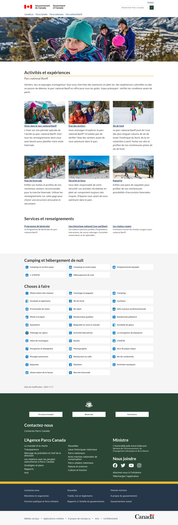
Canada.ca (29, 14)
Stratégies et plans (34, 465)
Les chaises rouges (122, 226)
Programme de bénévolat (37, 226)
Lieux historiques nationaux (82, 449)
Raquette (117, 180)
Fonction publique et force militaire (41, 501)
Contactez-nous (31, 490)
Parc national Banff (74, 14)
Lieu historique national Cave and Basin (88, 226)
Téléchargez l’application (126, 476)
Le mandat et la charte (36, 445)
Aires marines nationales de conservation (82, 458)
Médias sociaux (31, 518)
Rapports (29, 469)
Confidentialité (110, 518)
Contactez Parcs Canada (37, 430)
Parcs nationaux (56, 14)
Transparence (31, 449)
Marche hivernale (33, 180)
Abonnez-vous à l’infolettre (127, 472)
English (150, 2)
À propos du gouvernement (124, 495)
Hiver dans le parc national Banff (40, 125)
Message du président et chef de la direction (42, 454)
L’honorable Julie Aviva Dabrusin (131, 448)
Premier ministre (119, 490)
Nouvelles (73, 445)
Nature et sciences (77, 466)
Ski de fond (118, 125)
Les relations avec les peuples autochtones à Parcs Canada (39, 460)
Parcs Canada (41, 14)
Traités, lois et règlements (80, 495)
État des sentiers (77, 125)
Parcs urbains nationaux (80, 462)
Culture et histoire (77, 470)
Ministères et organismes (36, 495)
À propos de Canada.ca (79, 518)
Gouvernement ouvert (121, 501)
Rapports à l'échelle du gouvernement (85, 501)
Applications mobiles (53, 518)
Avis (26, 472)
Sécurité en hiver (77, 180)
